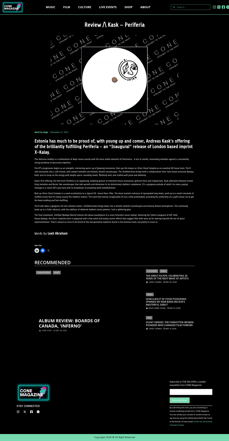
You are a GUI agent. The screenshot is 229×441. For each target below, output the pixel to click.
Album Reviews (43, 272)
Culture (84, 7)
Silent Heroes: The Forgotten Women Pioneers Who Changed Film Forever (170, 323)
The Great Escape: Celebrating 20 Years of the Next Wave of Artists (167, 277)
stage (45, 132)
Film (66, 7)
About (145, 7)
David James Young (157, 308)
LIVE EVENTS (108, 7)
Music (50, 7)
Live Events (152, 271)
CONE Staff (46, 330)
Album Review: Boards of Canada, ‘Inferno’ (69, 323)
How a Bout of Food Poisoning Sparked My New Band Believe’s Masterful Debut (166, 302)
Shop (128, 7)
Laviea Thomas (155, 282)
